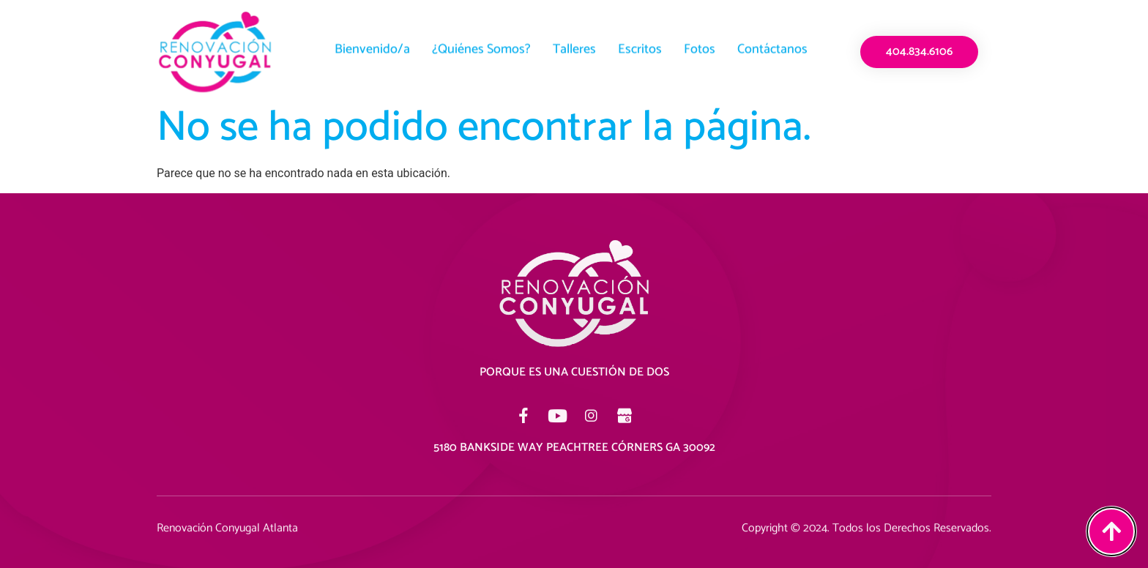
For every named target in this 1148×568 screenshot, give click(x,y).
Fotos (699, 47)
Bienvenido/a (372, 47)
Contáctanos (772, 47)
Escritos (640, 47)
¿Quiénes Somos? (481, 47)
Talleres (574, 47)
